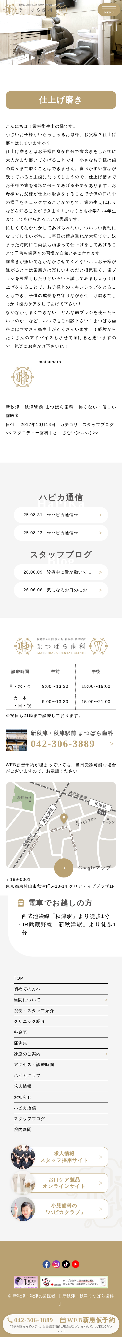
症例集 (20, 1043)
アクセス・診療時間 (34, 1064)
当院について (27, 999)
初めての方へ (27, 988)
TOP (19, 978)
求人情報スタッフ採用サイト (51, 1157)
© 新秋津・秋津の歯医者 (32, 1296)
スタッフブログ (98, 424)
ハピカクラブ (27, 1075)
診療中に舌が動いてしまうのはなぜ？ (66, 572)
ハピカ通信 (25, 1107)
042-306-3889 (33, 1320)
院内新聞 (23, 1129)
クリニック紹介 (29, 1021)
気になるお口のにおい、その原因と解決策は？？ (66, 589)
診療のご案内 (27, 1053)
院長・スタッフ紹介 (34, 1010)
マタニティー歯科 (27, 432)
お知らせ (23, 1097)
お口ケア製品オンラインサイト (50, 1183)
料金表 (20, 1032)
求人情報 (23, 1086)
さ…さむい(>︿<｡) (76, 432)
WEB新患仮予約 (91, 1320)
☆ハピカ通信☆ (51, 514)
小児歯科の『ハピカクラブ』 (50, 1209)
